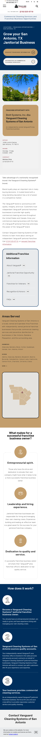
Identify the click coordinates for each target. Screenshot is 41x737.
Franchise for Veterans (18, 283)
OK (36, 732)
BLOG (27, 1)
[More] (4, 366)
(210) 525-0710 (8, 161)
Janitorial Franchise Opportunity (20, 275)
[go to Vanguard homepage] (20, 6)
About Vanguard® (16, 265)
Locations (7, 27)
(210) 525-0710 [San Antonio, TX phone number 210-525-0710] (12, 241)
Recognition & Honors (18, 291)
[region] (20, 395)
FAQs (11, 299)
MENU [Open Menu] (4, 6)
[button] (37, 6)
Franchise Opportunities (23, 27)
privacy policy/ (13, 734)
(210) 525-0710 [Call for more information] (26, 12)
